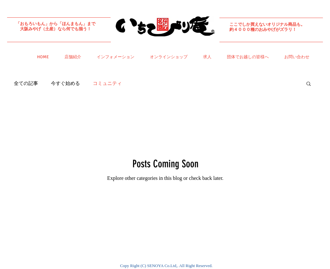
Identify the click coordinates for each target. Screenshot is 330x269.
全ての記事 (26, 83)
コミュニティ (107, 83)
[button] (309, 84)
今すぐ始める (65, 83)
